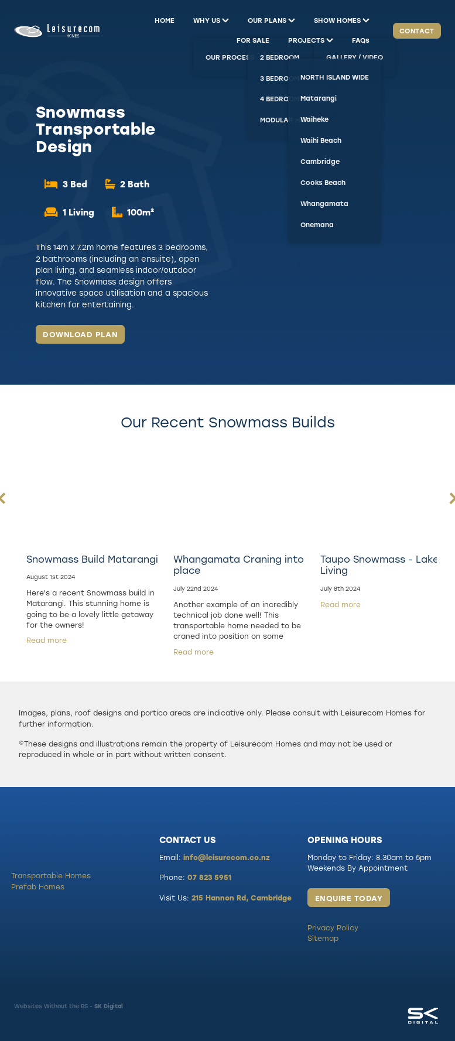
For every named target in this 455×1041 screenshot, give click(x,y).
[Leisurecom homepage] (57, 30)
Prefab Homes (37, 886)
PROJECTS (310, 40)
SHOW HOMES (342, 20)
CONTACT (417, 30)
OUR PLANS (271, 20)
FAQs (361, 40)
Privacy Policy (332, 927)
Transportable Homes (51, 875)
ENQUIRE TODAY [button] (349, 898)
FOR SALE (253, 40)
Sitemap (322, 938)
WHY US (211, 20)
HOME (165, 20)
